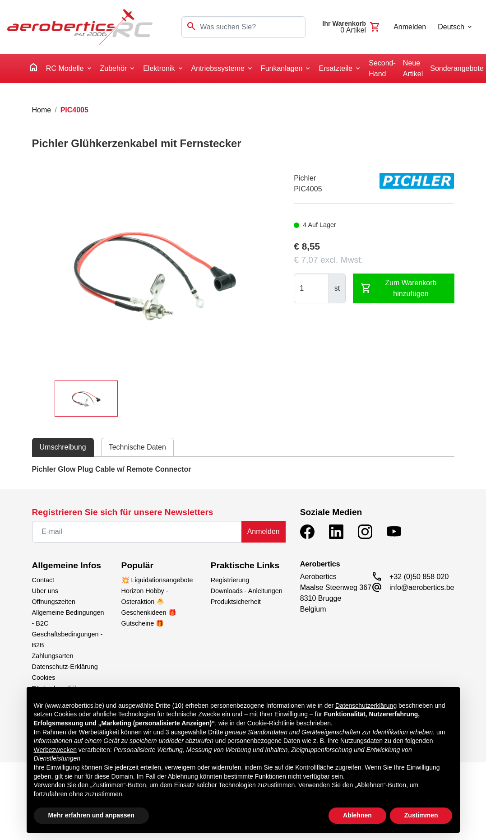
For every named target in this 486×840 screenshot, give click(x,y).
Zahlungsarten (53, 655)
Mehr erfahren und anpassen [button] (91, 815)
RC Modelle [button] (65, 68)
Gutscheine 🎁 (142, 623)
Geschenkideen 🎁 (148, 612)
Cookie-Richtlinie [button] (271, 723)
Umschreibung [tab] (63, 447)
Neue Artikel (413, 68)
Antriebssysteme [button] (218, 68)
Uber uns (45, 590)
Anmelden (263, 531)
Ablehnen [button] (357, 815)
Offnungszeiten (54, 601)
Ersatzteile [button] (335, 68)
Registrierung (230, 580)
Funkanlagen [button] (282, 68)
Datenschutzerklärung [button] (366, 705)
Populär (137, 565)
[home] (33, 68)
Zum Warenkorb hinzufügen (398, 288)
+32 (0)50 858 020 (419, 576)
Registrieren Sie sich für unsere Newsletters (122, 512)
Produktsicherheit (236, 601)
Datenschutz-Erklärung (65, 666)
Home (41, 110)
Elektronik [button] (159, 68)
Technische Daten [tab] (137, 447)
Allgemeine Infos (67, 565)
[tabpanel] (243, 469)
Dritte (215, 732)
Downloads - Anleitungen (246, 590)
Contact (43, 580)
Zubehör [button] (113, 68)
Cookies (44, 677)
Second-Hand (382, 68)
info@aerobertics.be (421, 587)
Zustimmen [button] (421, 815)
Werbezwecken (55, 749)
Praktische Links (245, 565)
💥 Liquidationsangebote (157, 580)
